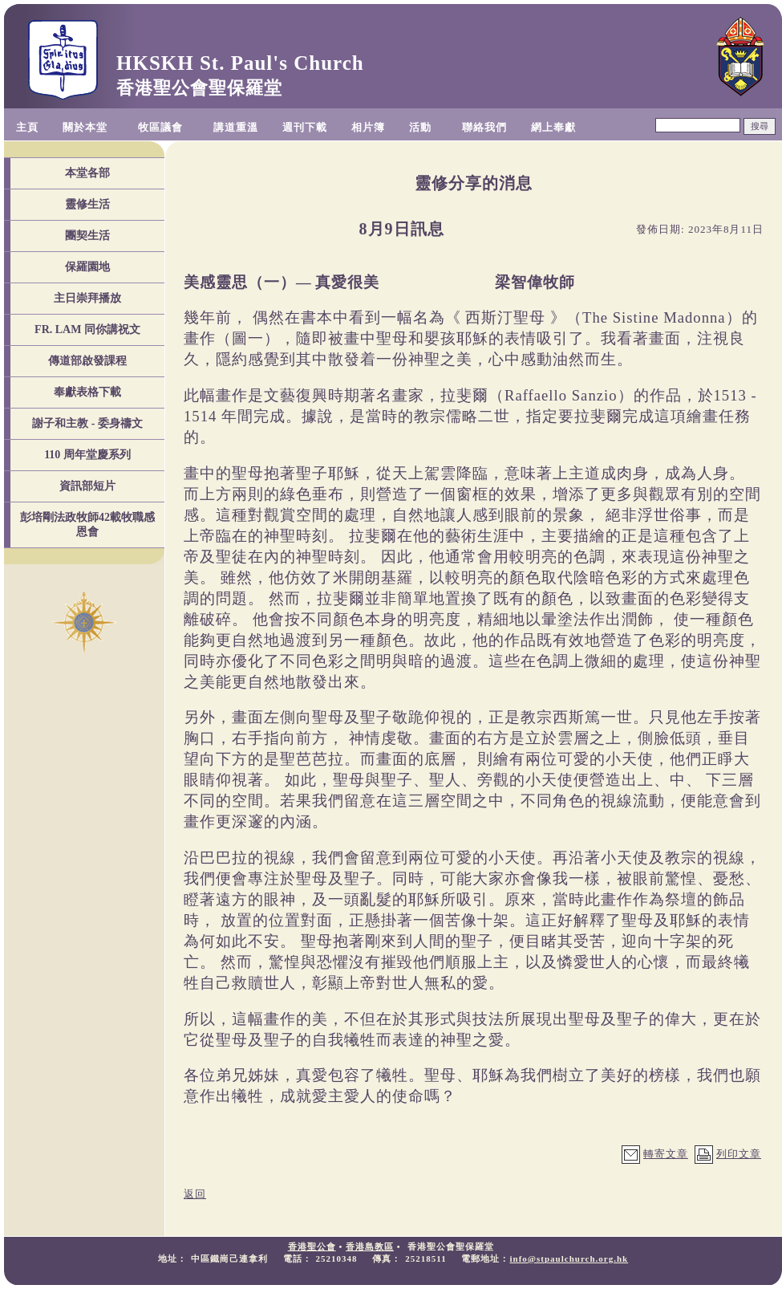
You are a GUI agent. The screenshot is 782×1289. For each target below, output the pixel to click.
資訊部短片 (87, 486)
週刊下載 (304, 127)
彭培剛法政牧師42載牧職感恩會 (87, 524)
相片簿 (368, 127)
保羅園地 (87, 267)
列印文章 (738, 1154)
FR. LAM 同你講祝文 (87, 329)
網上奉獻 (553, 127)
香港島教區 (370, 1246)
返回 (195, 1194)
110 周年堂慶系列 (87, 455)
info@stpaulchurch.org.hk (568, 1258)
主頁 (27, 127)
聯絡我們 (484, 127)
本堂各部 (87, 173)
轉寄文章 (665, 1154)
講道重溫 (235, 127)
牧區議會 (160, 127)
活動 (420, 127)
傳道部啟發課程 (87, 361)
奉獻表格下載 (87, 392)
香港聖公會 (312, 1246)
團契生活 (87, 236)
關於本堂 (85, 127)
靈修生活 (87, 204)
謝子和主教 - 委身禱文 (87, 423)
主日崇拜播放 (87, 298)
